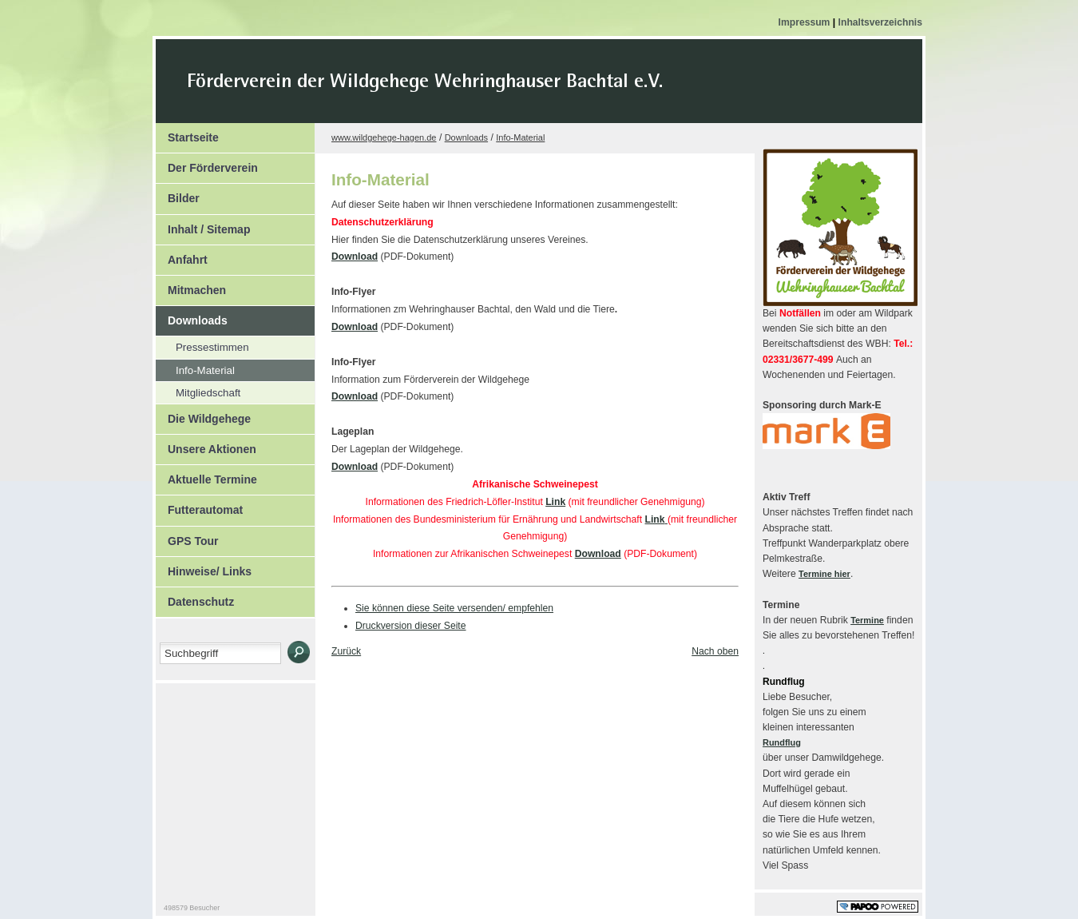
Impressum (806, 22)
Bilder (178, 194)
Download (354, 256)
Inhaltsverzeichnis (880, 22)
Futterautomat (199, 505)
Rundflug (782, 742)
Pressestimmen (202, 344)
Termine (867, 620)
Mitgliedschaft (198, 390)
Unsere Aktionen (206, 445)
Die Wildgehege (203, 414)
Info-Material (195, 368)
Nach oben (715, 651)
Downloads (192, 316)
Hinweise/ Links (204, 567)
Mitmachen (191, 286)
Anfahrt (182, 255)
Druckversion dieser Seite (410, 625)
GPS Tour (187, 537)
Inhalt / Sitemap (203, 225)
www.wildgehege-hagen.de (383, 137)
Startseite (187, 133)
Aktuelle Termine (206, 475)
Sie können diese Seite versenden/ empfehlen (454, 608)
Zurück (346, 651)
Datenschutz (195, 597)
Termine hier (824, 574)
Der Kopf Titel (560, 91)
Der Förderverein (207, 163)
